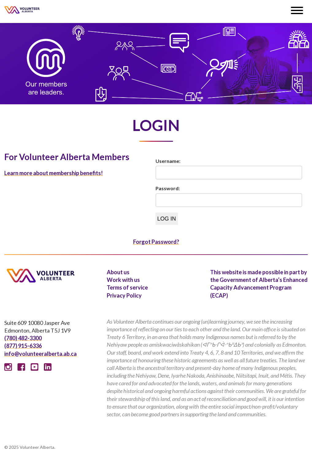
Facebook (21, 367)
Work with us (123, 279)
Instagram (8, 367)
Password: (168, 188)
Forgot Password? (156, 241)
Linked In (48, 367)
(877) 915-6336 (23, 345)
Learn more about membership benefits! (53, 173)
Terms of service (127, 287)
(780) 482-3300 (23, 338)
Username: (168, 161)
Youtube (34, 367)
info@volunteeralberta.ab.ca (40, 353)
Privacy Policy (124, 295)
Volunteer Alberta (22, 10)
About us (118, 272)
